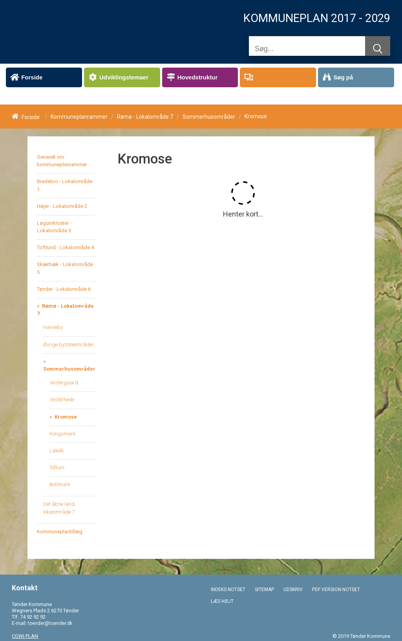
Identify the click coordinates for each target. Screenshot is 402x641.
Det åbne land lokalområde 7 (59, 507)
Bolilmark (59, 484)
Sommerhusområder (209, 117)
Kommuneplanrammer (79, 117)
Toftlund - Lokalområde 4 (65, 247)
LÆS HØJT (222, 601)
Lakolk (56, 451)
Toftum (56, 467)
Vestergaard (63, 383)
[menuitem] (44, 77)
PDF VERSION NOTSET (336, 589)
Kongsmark (62, 434)
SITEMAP (264, 589)
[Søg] (307, 48)
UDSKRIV (293, 589)
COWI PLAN (25, 636)
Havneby (53, 327)
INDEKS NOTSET (228, 589)
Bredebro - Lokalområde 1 (64, 185)
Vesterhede (61, 399)
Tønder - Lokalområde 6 (64, 289)
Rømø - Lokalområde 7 (145, 117)
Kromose (65, 417)
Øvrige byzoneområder (68, 344)
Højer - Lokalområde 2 (62, 206)
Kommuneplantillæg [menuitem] (59, 531)
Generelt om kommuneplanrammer (62, 160)
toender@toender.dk (50, 623)
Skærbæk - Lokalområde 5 (65, 268)
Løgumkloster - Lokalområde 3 (54, 226)
